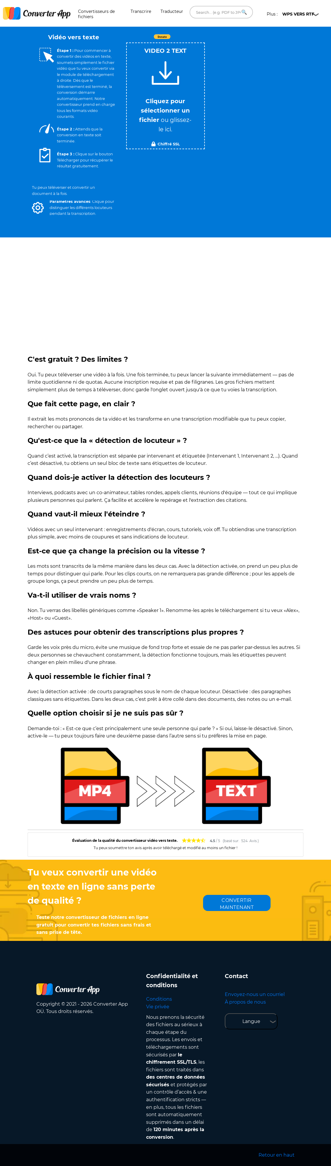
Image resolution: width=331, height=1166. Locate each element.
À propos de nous (245, 1002)
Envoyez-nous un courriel (255, 994)
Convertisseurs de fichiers (96, 14)
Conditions (159, 999)
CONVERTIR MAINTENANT (237, 904)
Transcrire (141, 11)
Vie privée (157, 1006)
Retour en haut (277, 1155)
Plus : (290, 14)
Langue (251, 1021)
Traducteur (172, 11)
